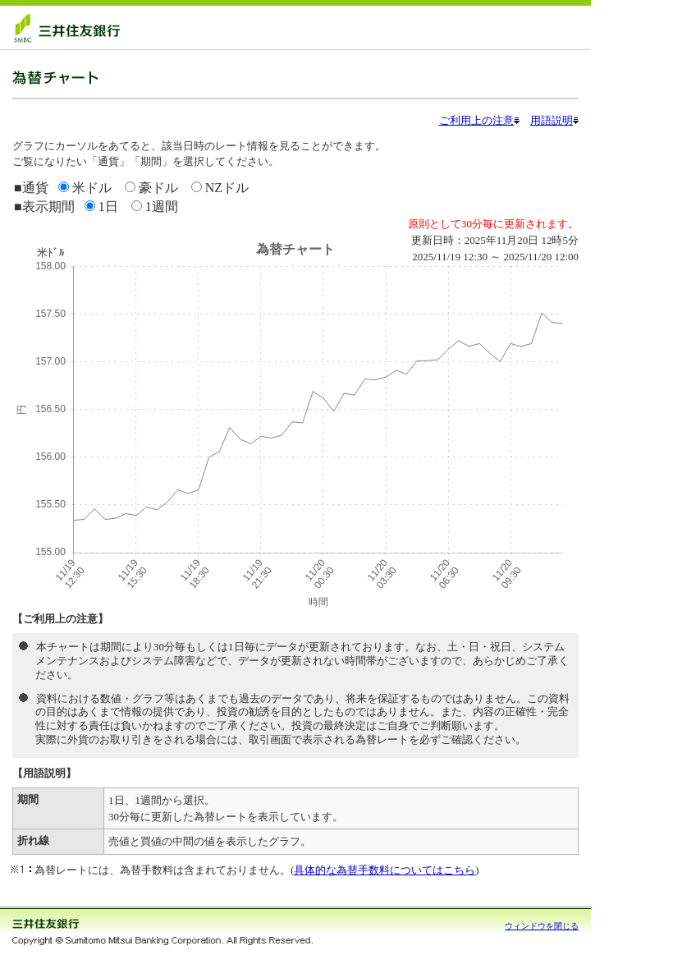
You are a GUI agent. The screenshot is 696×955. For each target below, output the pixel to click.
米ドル (92, 188)
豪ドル (158, 188)
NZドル (225, 188)
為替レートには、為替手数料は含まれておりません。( (164, 870)
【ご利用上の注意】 (60, 619)
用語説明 (554, 120)
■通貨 (31, 188)
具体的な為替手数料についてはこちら (384, 870)
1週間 (161, 206)
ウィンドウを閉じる (542, 925)
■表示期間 (44, 206)
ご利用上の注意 (479, 120)
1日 (108, 206)
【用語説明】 (44, 773)
